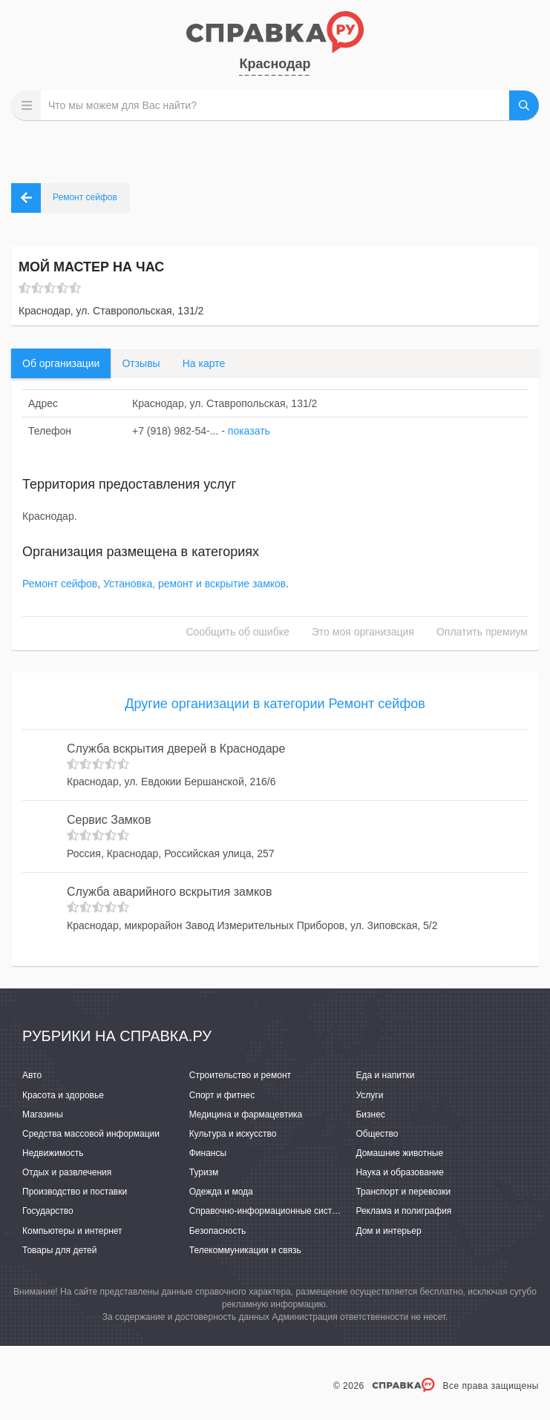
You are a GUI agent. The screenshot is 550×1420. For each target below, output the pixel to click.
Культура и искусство (233, 1134)
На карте (204, 363)
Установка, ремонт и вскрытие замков (194, 584)
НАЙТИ (524, 105)
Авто (32, 1075)
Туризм (204, 1172)
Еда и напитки (385, 1075)
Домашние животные (399, 1153)
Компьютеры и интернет (72, 1231)
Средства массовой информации (91, 1134)
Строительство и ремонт (240, 1075)
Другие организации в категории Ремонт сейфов (275, 703)
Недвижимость (53, 1153)
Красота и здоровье (63, 1095)
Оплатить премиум (482, 632)
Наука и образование (399, 1172)
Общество (377, 1134)
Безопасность (217, 1231)
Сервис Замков (109, 819)
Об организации (60, 363)
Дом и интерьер (388, 1231)
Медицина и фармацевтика (246, 1114)
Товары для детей (59, 1250)
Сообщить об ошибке (237, 632)
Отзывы (141, 363)
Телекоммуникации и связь (245, 1250)
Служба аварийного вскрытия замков (169, 891)
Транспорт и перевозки (403, 1191)
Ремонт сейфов (59, 584)
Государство (47, 1211)
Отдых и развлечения (66, 1172)
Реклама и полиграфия (403, 1211)
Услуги (369, 1095)
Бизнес (370, 1114)
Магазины (42, 1114)
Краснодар (274, 63)
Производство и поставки (74, 1191)
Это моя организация (363, 632)
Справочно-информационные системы (269, 1211)
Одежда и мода (221, 1191)
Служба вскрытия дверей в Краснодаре (176, 748)
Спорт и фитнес (222, 1095)
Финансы (207, 1153)
